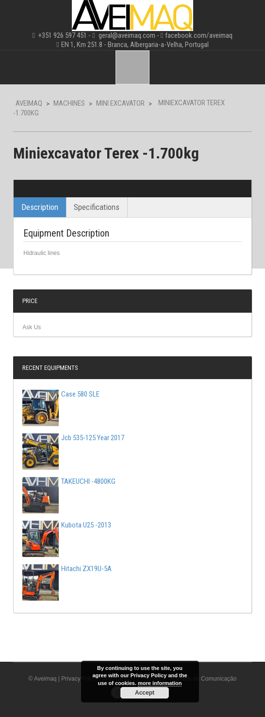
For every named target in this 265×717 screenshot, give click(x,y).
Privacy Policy (79, 678)
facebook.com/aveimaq (198, 35)
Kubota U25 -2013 (66, 525)
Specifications (96, 207)
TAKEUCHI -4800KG (69, 481)
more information (160, 683)
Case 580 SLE (60, 394)
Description (39, 207)
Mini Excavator (120, 103)
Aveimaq (29, 103)
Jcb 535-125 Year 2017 (73, 437)
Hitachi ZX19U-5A (67, 568)
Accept (144, 692)
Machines (69, 103)
